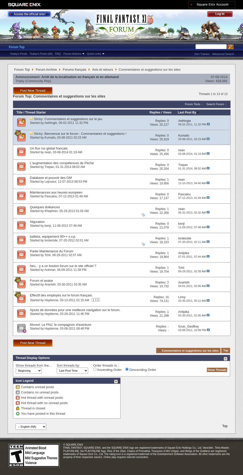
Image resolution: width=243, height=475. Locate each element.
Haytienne (51, 300)
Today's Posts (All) (41, 53)
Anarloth (50, 284)
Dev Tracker (202, 53)
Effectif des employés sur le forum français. (61, 295)
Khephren (51, 211)
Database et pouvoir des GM (51, 178)
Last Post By (188, 112)
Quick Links (94, 53)
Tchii (48, 255)
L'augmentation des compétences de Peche (62, 163)
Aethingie (50, 123)
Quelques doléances (45, 207)
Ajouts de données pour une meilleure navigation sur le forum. (75, 310)
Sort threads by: (68, 365)
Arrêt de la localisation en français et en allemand (80, 77)
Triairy (20, 81)
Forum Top (17, 47)
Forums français (74, 69)
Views (167, 112)
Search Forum (215, 104)
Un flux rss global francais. (49, 148)
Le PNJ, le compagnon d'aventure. (67, 325)
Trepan (49, 167)
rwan (48, 152)
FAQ (58, 53)
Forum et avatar (41, 280)
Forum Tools (192, 104)
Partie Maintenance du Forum (51, 251)
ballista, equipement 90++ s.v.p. (53, 236)
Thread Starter (35, 112)
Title (19, 112)
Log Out (222, 15)
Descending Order (140, 370)
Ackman (49, 270)
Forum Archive (46, 69)
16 (167, 297)
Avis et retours (102, 69)
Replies (155, 112)
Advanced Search (223, 53)
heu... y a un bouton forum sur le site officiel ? (63, 266)
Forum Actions (72, 53)
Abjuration (37, 222)
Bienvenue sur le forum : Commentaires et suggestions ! (86, 134)
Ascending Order (107, 370)
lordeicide (51, 240)
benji (48, 225)
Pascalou (51, 196)
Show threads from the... (34, 365)
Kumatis (50, 137)
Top (225, 350)
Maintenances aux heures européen (56, 192)
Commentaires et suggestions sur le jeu (73, 119)
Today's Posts (18, 53)
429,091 (222, 81)
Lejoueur (50, 181)
